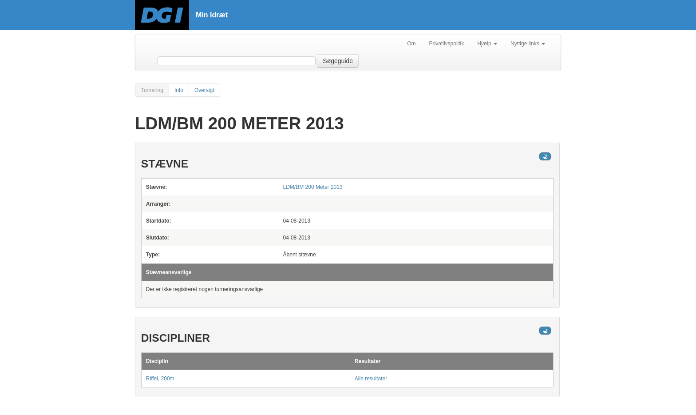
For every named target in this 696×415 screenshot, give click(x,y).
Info (178, 90)
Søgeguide (338, 60)
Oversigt (204, 90)
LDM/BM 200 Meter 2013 (313, 187)
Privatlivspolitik (446, 43)
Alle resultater (371, 378)
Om (411, 43)
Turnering (152, 90)
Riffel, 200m (160, 378)
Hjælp (487, 43)
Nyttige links (527, 43)
